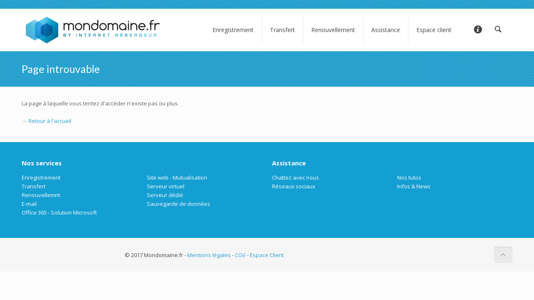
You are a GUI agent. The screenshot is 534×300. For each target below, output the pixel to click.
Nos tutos (409, 177)
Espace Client (267, 255)
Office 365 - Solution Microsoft (59, 212)
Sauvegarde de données (178, 204)
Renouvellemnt (41, 195)
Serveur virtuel (165, 186)
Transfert (33, 186)
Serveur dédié (165, 195)
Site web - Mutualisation (177, 177)
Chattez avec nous (295, 177)
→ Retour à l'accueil (46, 121)
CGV (240, 255)
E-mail (29, 204)
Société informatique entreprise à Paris (335, 255)
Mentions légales (209, 255)
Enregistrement (41, 177)
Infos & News (414, 186)
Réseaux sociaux (293, 186)
